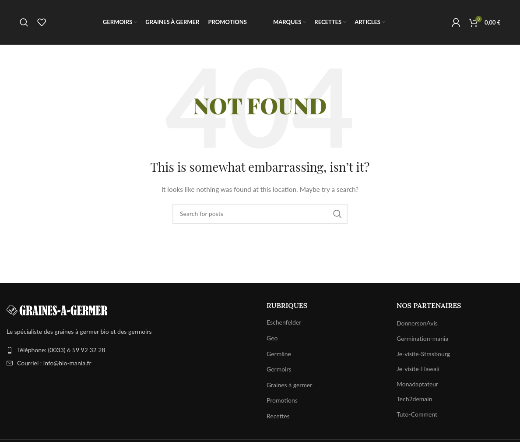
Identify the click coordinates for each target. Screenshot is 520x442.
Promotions (282, 402)
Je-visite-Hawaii (418, 370)
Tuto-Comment (417, 415)
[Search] (24, 23)
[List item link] (130, 352)
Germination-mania (422, 339)
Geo (272, 339)
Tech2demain (414, 400)
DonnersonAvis (417, 325)
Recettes (278, 417)
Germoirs (279, 371)
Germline (279, 355)
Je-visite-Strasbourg (423, 355)
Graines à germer (289, 386)
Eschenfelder (284, 324)
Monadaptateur (417, 385)
